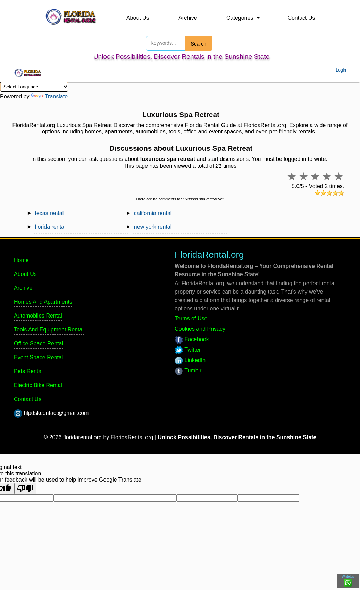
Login (341, 70)
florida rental (50, 227)
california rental (153, 213)
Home (21, 260)
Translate (49, 96)
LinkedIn (190, 360)
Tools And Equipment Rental (49, 330)
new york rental (153, 227)
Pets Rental (28, 371)
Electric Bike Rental (38, 385)
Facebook (192, 339)
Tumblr (188, 371)
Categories (239, 18)
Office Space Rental (38, 343)
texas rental (49, 213)
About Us (137, 18)
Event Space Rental (38, 357)
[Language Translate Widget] (34, 87)
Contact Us (301, 18)
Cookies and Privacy (200, 329)
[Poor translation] (25, 488)
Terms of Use (191, 318)
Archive (187, 18)
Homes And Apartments (43, 302)
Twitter (188, 350)
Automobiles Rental (38, 316)
